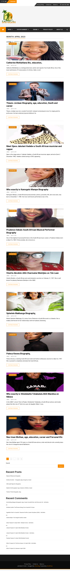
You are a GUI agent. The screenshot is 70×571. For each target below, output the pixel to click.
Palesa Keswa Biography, (18, 353)
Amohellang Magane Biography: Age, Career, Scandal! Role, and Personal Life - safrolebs (27, 502)
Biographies (13, 43)
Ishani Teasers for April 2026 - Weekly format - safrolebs (19, 522)
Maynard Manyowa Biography (13, 476)
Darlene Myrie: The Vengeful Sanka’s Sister (16, 517)
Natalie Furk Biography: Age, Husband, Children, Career (19, 488)
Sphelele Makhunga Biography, (21, 313)
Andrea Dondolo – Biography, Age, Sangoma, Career (18, 479)
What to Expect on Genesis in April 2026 (15, 548)
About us (55, 4)
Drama (35, 29)
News (9, 29)
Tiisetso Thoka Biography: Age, (13, 491)
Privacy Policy (40, 4)
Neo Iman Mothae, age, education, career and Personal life (34, 437)
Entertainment (22, 29)
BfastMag (37, 566)
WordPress (50, 566)
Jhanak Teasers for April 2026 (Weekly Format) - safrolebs (20, 533)
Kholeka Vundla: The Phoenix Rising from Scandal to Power (20, 507)
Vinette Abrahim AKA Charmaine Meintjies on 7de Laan (32, 273)
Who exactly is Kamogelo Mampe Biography (27, 189)
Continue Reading (13, 74)
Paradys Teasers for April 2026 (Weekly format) (17, 538)
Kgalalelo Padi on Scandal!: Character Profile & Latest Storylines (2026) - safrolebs (25, 512)
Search (8, 463)
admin (8, 65)
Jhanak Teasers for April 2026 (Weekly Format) (17, 527)
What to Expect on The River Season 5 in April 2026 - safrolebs (21, 543)
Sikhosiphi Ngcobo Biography (13, 484)
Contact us (48, 4)
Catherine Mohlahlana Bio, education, (24, 63)
